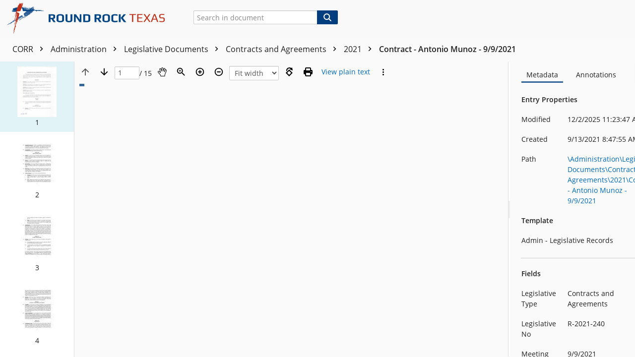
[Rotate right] (289, 71)
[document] (573, 209)
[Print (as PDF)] (308, 71)
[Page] (127, 73)
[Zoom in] (199, 71)
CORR (30, 49)
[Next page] (104, 71)
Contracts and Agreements (283, 49)
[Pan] (162, 71)
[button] (37, 96)
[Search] (327, 17)
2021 (360, 49)
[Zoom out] (218, 71)
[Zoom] (181, 71)
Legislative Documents (173, 49)
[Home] (90, 18)
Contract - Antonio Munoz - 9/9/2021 (447, 49)
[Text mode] (345, 71)
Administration (86, 49)
